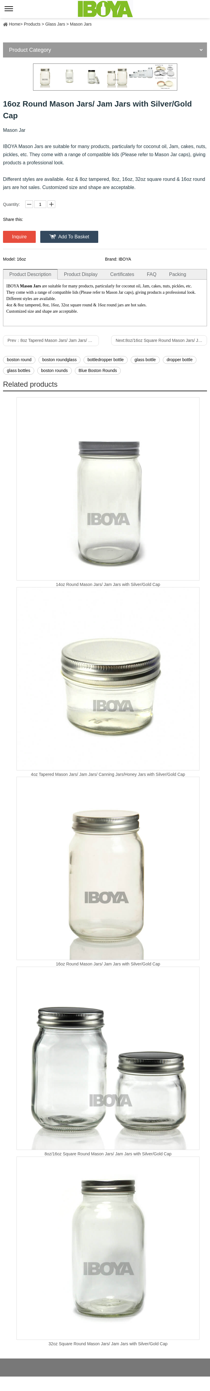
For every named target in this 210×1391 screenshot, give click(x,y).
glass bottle (145, 359)
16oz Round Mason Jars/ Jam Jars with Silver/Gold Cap (108, 964)
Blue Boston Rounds (98, 370)
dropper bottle (180, 359)
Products (32, 24)
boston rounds (54, 370)
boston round (19, 359)
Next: (161, 340)
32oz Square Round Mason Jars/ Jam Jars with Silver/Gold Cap (107, 1343)
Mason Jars (81, 24)
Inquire (19, 236)
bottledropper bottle (105, 359)
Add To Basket (73, 236)
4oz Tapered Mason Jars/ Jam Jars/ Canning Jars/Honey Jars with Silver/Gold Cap (108, 774)
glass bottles (18, 370)
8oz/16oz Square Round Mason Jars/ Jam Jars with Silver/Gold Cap (108, 1153)
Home (14, 24)
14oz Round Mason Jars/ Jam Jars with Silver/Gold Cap (108, 584)
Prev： (53, 340)
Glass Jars (55, 24)
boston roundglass (59, 359)
